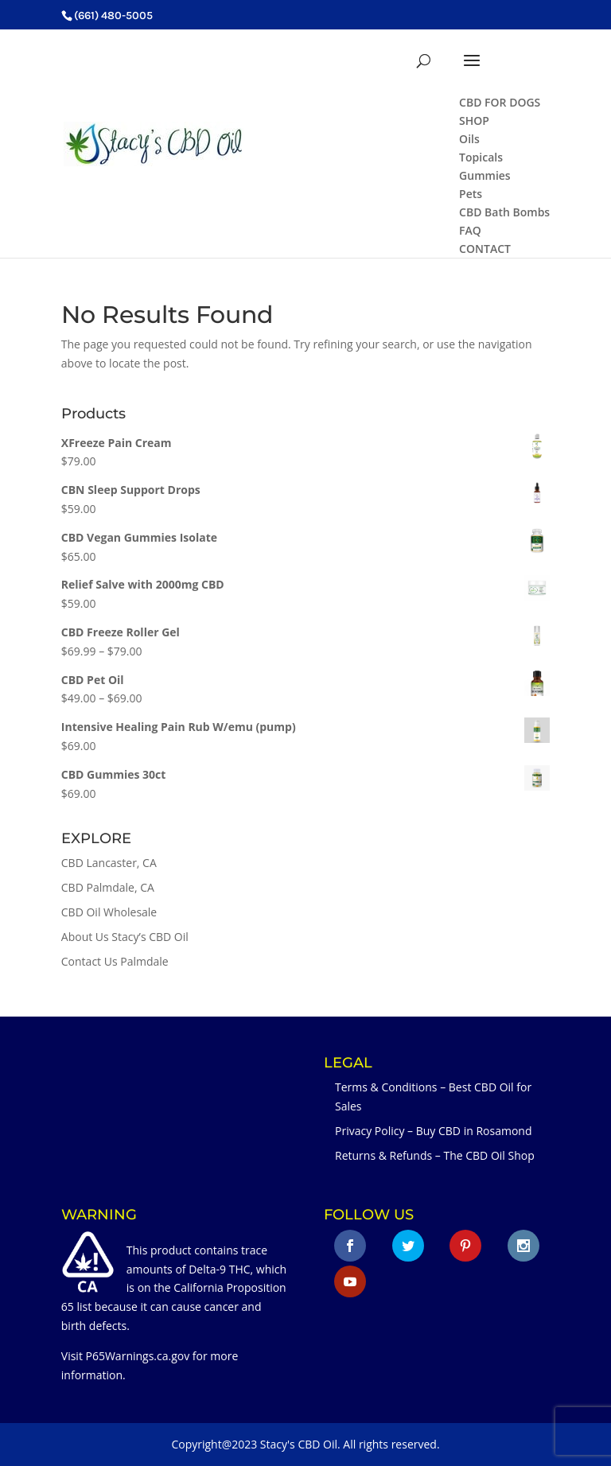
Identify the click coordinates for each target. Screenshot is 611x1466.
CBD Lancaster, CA (109, 862)
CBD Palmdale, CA (107, 887)
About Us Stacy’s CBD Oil (125, 936)
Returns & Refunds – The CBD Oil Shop (435, 1155)
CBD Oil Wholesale (109, 912)
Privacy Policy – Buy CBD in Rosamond (433, 1130)
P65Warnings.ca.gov (138, 1355)
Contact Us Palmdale (115, 961)
